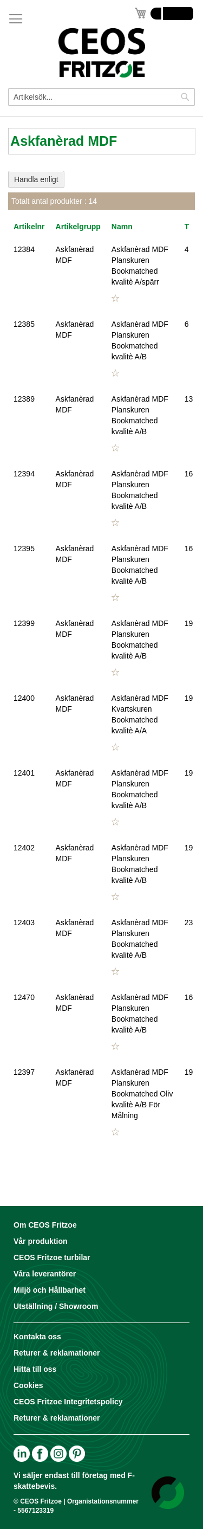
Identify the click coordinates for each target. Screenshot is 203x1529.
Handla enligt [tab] (36, 179)
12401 (24, 773)
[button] (115, 298)
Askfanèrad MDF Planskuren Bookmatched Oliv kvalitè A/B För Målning (142, 1094)
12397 (24, 1072)
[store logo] (101, 53)
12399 (24, 623)
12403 (24, 922)
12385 (24, 324)
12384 (24, 249)
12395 (24, 548)
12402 (24, 847)
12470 (24, 997)
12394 (24, 473)
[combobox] (101, 97)
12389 (24, 399)
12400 (24, 698)
